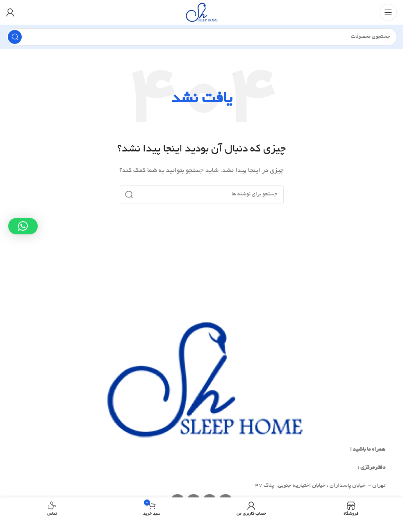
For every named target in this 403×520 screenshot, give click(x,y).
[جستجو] (201, 37)
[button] (23, 226)
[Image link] (202, 380)
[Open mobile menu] (388, 12)
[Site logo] (201, 13)
